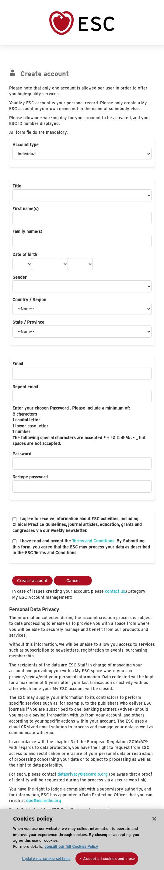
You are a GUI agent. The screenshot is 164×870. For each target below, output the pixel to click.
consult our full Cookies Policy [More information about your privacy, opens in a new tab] (71, 846)
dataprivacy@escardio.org (83, 774)
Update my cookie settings (46, 858)
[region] (82, 839)
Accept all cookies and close (109, 858)
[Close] (154, 818)
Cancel (73, 580)
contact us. (115, 591)
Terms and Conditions (93, 540)
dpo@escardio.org (43, 800)
